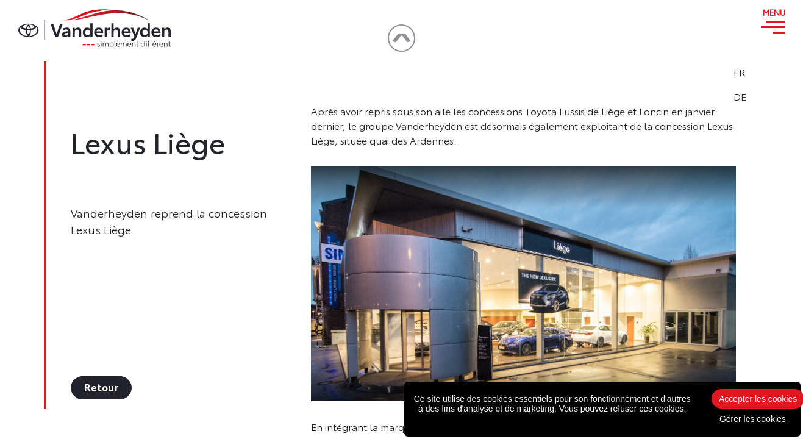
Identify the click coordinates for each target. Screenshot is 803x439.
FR (773, 72)
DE (773, 96)
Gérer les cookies (752, 419)
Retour (101, 387)
